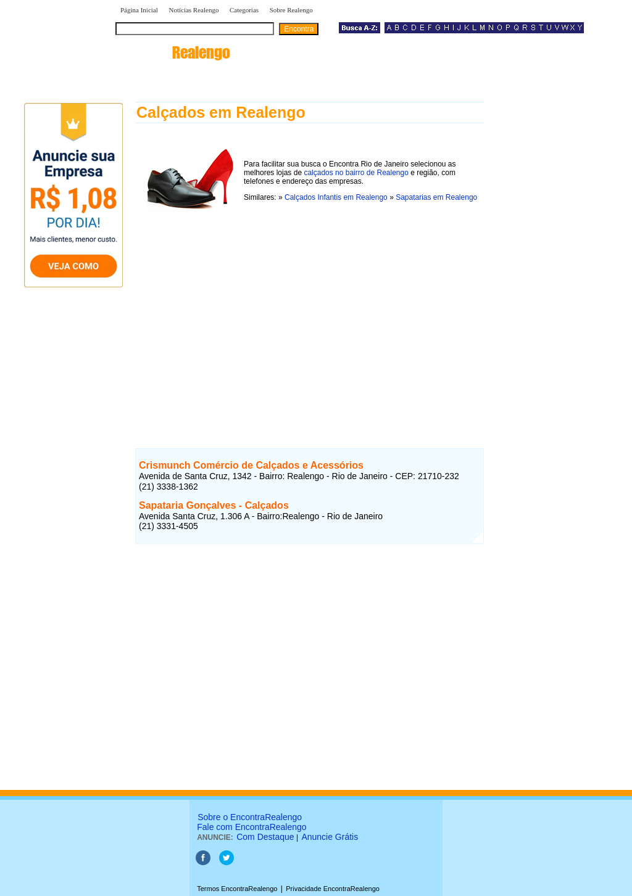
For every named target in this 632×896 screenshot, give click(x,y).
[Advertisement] (309, 322)
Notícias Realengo (193, 10)
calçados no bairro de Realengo (356, 172)
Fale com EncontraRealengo (251, 827)
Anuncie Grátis (329, 837)
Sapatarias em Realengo (436, 197)
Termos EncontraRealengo (237, 888)
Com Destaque (265, 837)
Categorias (244, 10)
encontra (172, 52)
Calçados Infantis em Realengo (336, 197)
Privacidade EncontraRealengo (333, 888)
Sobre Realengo (291, 10)
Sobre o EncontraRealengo (250, 817)
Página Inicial (139, 10)
